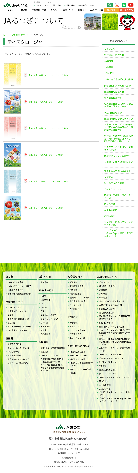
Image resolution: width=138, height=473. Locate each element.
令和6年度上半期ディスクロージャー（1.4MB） (49, 128)
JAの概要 (108, 61)
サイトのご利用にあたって (117, 170)
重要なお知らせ (76, 334)
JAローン (44, 303)
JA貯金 (44, 296)
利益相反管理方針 (113, 112)
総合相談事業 (75, 293)
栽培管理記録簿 (76, 286)
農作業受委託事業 (77, 301)
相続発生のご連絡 (77, 351)
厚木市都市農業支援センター (20, 293)
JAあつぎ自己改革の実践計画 (118, 79)
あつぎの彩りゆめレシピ (18, 318)
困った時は (57, 5)
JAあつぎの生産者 (15, 289)
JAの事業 (108, 67)
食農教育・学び (39, 9)
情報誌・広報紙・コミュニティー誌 (118, 196)
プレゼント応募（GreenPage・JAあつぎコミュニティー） (118, 233)
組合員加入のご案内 (114, 183)
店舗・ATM (68, 9)
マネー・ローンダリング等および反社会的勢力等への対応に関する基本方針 (118, 127)
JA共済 (44, 307)
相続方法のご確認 (77, 359)
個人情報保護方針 (113, 97)
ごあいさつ (109, 48)
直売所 (54, 9)
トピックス (74, 326)
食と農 (24, 9)
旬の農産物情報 (14, 355)
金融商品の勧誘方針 (114, 91)
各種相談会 (45, 334)
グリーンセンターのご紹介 (19, 347)
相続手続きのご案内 (78, 355)
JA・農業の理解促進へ (17, 330)
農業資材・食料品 (48, 315)
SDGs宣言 (109, 73)
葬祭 (42, 311)
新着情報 (74, 282)
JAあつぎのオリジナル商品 (19, 286)
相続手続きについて (86, 5)
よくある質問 (110, 210)
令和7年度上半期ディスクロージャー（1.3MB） (49, 75)
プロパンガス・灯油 (49, 318)
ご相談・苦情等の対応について (118, 163)
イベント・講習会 (77, 330)
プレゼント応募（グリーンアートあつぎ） (118, 223)
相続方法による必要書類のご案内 (81, 364)
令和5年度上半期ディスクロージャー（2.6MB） (49, 181)
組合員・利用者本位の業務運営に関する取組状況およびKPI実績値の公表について (118, 138)
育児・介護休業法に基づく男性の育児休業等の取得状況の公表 (52, 368)
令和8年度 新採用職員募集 (53, 347)
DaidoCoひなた (14, 307)
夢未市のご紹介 (14, 344)
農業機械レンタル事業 (79, 297)
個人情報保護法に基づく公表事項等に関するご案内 (118, 105)
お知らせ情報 (13, 351)
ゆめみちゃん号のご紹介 (18, 363)
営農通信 (74, 289)
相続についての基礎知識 (80, 369)
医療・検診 (45, 326)
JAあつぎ (16, 4)
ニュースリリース (77, 337)
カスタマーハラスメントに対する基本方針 (118, 148)
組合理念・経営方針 (114, 54)
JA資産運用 (46, 299)
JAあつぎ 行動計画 (49, 355)
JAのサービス (96, 9)
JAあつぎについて (42, 5)
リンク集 (108, 176)
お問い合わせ (70, 5)
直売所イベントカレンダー (19, 359)
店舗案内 (44, 282)
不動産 (43, 330)
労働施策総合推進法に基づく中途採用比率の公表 (52, 360)
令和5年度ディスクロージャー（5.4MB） (46, 154)
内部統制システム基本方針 (117, 85)
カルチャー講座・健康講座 (19, 326)
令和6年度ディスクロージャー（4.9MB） (46, 101)
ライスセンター (76, 305)
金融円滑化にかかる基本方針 (118, 118)
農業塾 (10, 315)
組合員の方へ (126, 9)
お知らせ (82, 9)
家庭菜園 (11, 322)
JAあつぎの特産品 (15, 282)
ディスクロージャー (114, 189)
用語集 (73, 373)
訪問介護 (44, 322)
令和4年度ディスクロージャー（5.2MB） (46, 207)
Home (10, 9)
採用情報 (111, 9)
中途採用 (44, 351)
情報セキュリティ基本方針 (117, 156)
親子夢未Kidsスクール (17, 311)
